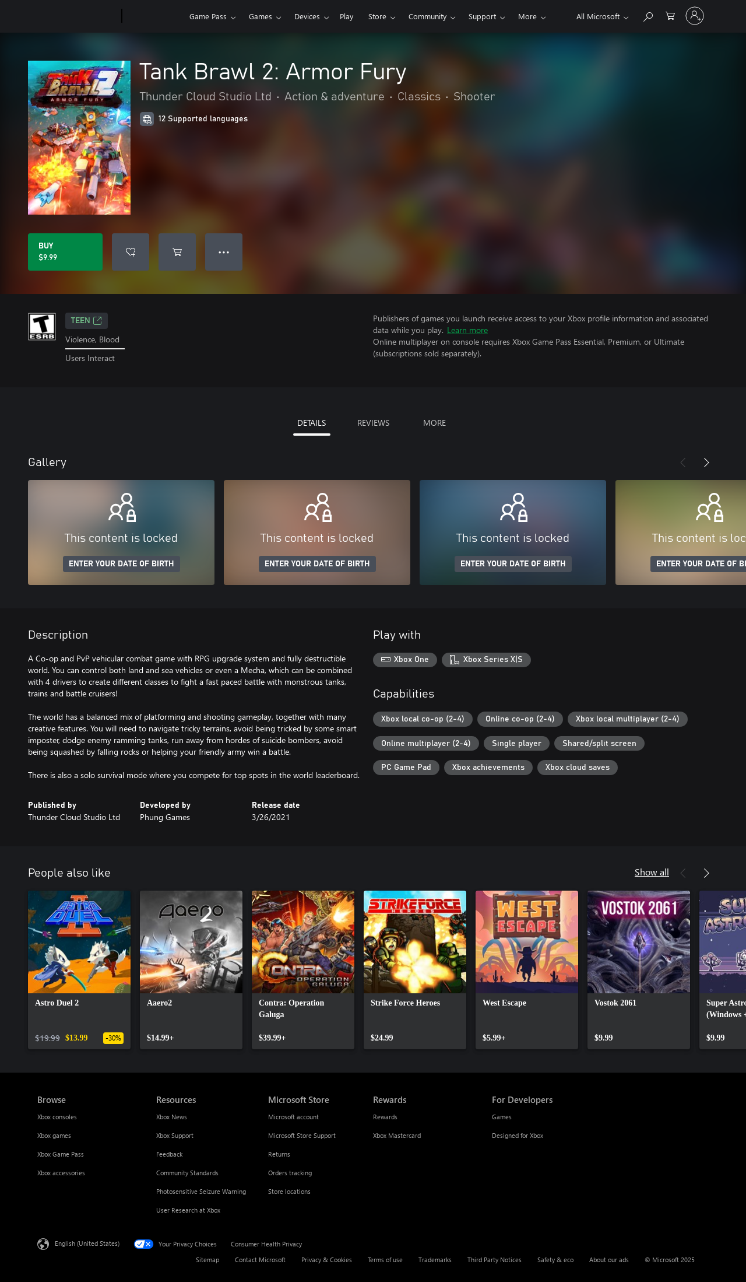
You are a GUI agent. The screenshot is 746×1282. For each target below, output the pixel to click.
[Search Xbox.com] (647, 15)
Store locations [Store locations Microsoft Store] (289, 1191)
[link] (79, 970)
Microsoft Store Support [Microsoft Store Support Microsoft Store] (302, 1135)
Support (482, 16)
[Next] (706, 462)
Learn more (467, 329)
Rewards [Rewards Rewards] (385, 1116)
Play (346, 16)
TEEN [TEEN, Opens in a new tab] (86, 320)
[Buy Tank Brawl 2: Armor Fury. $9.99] (65, 252)
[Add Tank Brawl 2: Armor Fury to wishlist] (130, 252)
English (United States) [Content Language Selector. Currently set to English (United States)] (87, 1242)
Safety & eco (555, 1259)
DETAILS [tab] (311, 422)
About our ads (609, 1259)
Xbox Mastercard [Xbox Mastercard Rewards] (397, 1135)
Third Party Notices (494, 1259)
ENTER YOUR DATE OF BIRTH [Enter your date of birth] (121, 564)
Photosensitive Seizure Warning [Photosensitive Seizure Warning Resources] (201, 1191)
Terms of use (385, 1259)
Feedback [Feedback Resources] (169, 1154)
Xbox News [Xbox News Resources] (171, 1116)
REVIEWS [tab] (373, 422)
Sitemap (207, 1259)
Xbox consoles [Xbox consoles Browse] (57, 1116)
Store (377, 16)
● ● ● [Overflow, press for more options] (224, 251)
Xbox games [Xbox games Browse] (54, 1135)
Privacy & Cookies (326, 1259)
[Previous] (683, 462)
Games (260, 16)
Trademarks (435, 1259)
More (527, 16)
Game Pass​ (208, 16)
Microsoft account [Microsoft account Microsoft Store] (293, 1116)
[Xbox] (154, 16)
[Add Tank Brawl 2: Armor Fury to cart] (177, 252)
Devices (307, 16)
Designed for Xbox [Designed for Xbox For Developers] (517, 1135)
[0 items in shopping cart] (670, 15)
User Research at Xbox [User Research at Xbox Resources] (188, 1210)
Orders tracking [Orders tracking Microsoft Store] (290, 1172)
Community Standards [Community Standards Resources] (187, 1172)
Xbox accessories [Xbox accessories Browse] (61, 1172)
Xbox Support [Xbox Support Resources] (174, 1135)
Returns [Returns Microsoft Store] (279, 1154)
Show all (652, 872)
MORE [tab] (434, 422)
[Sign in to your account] (695, 16)
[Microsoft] (77, 16)
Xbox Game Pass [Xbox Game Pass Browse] (60, 1154)
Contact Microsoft (260, 1259)
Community (427, 16)
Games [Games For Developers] (502, 1116)
